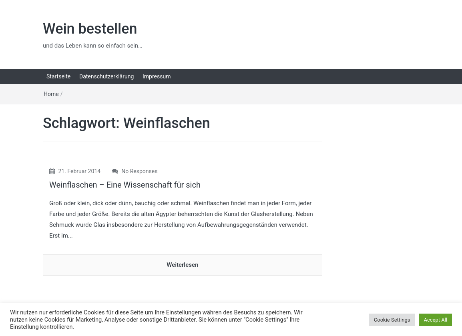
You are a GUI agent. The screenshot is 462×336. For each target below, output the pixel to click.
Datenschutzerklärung (106, 76)
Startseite (58, 76)
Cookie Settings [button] (392, 320)
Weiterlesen (182, 264)
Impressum (157, 76)
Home (51, 94)
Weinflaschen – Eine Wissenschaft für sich (125, 185)
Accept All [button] (435, 320)
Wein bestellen (90, 28)
